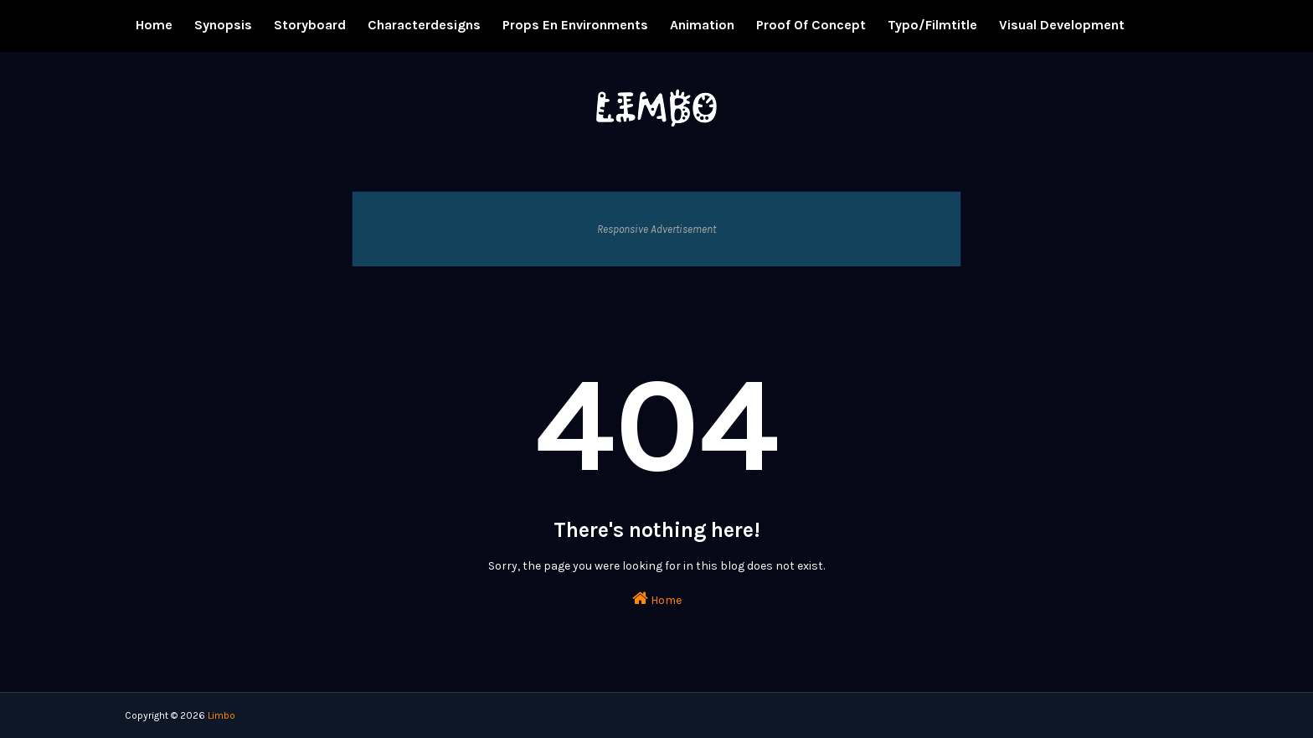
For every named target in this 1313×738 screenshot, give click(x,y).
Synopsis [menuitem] (223, 25)
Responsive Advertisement (656, 229)
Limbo (221, 715)
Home (657, 598)
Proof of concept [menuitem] (811, 25)
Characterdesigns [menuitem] (424, 25)
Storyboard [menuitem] (310, 25)
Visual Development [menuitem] (1062, 25)
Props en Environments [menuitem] (575, 25)
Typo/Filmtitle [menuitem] (932, 25)
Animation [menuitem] (702, 25)
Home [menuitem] (154, 25)
